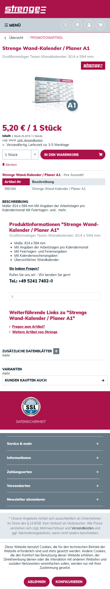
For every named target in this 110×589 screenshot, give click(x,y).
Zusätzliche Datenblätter (30, 351)
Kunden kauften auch (26, 380)
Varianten (12, 369)
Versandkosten (82, 528)
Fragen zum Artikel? (27, 327)
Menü (13, 25)
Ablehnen (37, 582)
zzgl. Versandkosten (30, 140)
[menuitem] (12, 25)
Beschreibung (15, 202)
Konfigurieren (69, 582)
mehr (61, 210)
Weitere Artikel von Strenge (33, 332)
